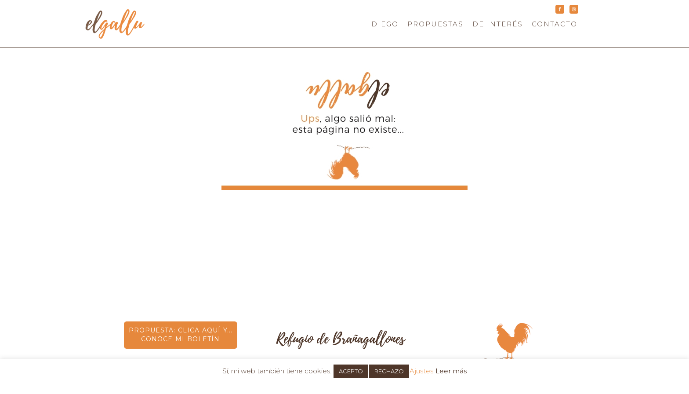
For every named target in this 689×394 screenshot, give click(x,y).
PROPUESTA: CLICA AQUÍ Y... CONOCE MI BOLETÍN (180, 334)
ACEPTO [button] (351, 371)
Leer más (451, 371)
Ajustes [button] (421, 371)
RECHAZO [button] (389, 371)
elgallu (147, 23)
